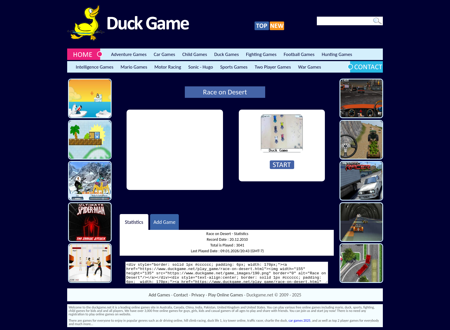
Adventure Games (129, 54)
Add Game (165, 222)
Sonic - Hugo (200, 67)
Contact (181, 295)
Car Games (164, 54)
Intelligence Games (94, 67)
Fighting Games (261, 54)
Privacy (198, 295)
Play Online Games (225, 295)
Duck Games (226, 54)
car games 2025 (300, 321)
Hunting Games (337, 54)
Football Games (299, 54)
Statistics (134, 222)
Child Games (194, 54)
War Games (309, 67)
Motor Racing (167, 67)
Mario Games (134, 67)
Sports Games (233, 67)
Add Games (159, 295)
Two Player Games (273, 67)
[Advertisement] (175, 150)
